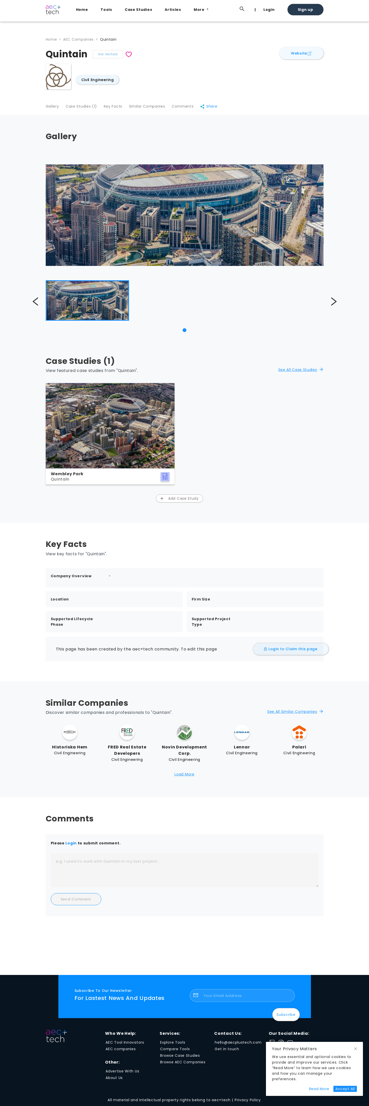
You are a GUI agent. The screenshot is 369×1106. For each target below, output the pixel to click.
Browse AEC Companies (182, 1063)
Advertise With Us (122, 1072)
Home (82, 9)
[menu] (197, 9)
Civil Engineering (97, 79)
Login (269, 9)
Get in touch (227, 1050)
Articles (173, 9)
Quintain (108, 39)
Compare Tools (175, 1050)
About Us (114, 1079)
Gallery (52, 107)
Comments (186, 107)
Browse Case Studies (180, 1056)
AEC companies (121, 1050)
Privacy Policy (248, 1101)
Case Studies (138, 9)
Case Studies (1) (82, 107)
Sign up (305, 9)
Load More (184, 775)
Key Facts (115, 107)
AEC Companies (78, 39)
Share (213, 107)
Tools (106, 9)
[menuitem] (83, 10)
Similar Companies (150, 107)
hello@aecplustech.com (238, 1043)
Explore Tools (172, 1043)
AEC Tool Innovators (125, 1043)
